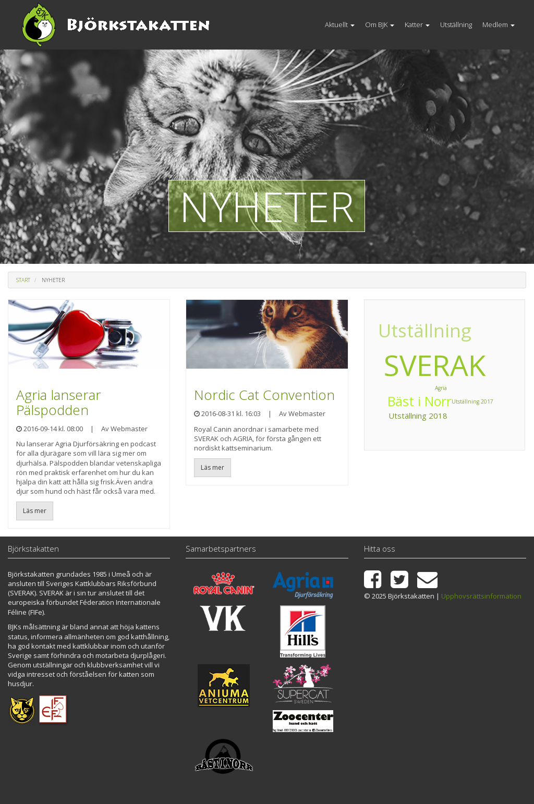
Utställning (456, 24)
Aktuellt (340, 24)
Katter (417, 24)
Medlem (498, 24)
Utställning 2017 (407, 414)
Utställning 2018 (439, 320)
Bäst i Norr (464, 335)
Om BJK (379, 24)
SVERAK (435, 364)
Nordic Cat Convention (264, 394)
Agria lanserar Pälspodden (58, 402)
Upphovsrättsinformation (481, 596)
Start (23, 280)
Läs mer (34, 510)
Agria (409, 338)
